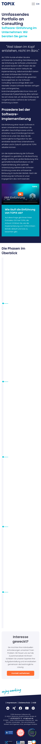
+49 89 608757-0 (16, 718)
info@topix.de (28, 718)
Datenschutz (24, 702)
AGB (34, 702)
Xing (14, 708)
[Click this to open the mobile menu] (33, 4)
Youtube (27, 708)
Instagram (33, 708)
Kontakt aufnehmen (21, 673)
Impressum (12, 702)
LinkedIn (8, 708)
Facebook (20, 708)
